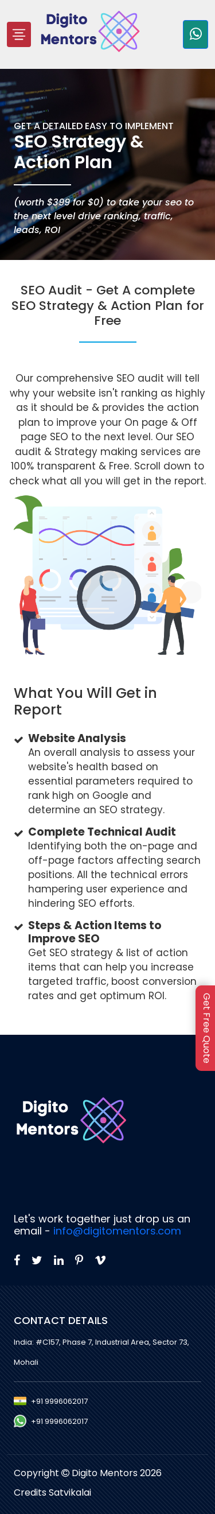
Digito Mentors (106, 1473)
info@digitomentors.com (117, 1231)
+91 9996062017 (59, 1401)
